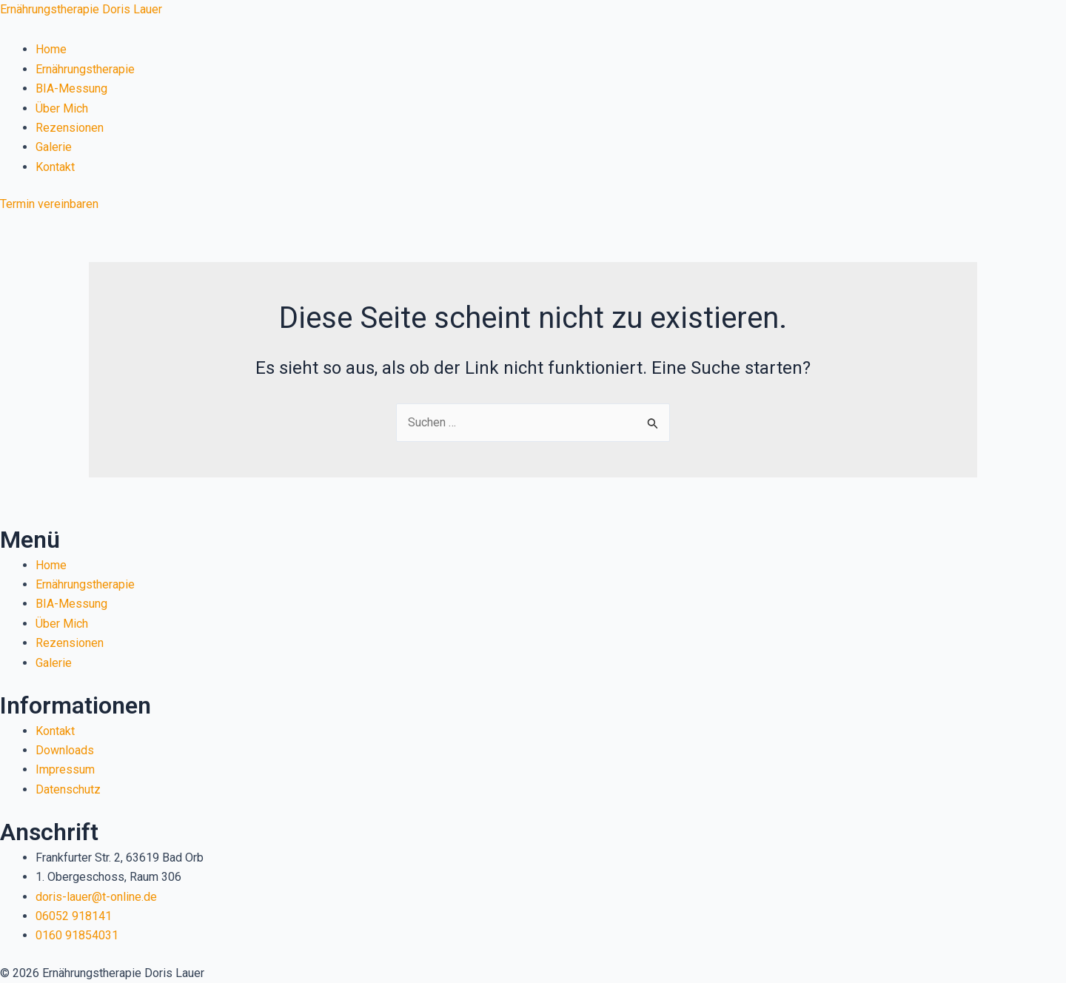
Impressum (65, 769)
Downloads (65, 750)
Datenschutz (68, 789)
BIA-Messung (71, 88)
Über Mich (62, 108)
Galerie (54, 147)
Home (51, 49)
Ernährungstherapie (85, 69)
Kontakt (55, 167)
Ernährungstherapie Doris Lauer (81, 9)
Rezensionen (70, 128)
